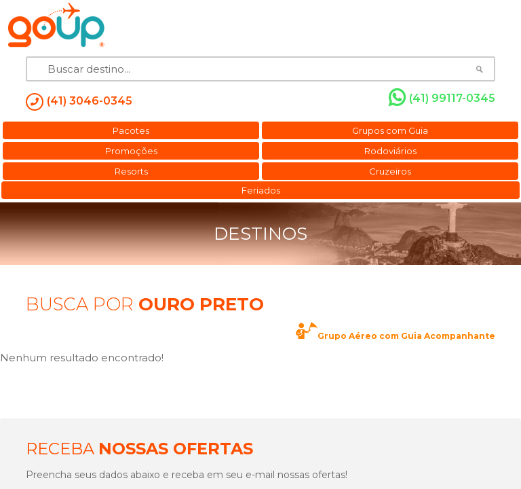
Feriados (261, 190)
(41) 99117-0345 (442, 97)
